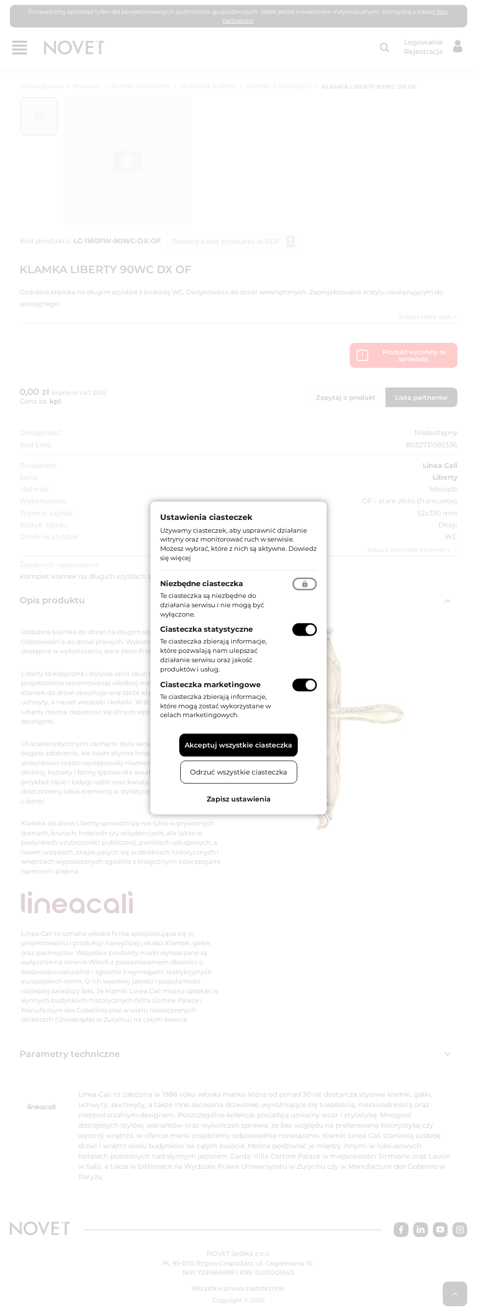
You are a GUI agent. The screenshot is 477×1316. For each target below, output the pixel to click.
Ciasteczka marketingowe (210, 684)
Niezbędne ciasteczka (201, 583)
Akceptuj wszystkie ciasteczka (238, 745)
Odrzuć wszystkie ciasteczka (238, 772)
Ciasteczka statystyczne (206, 629)
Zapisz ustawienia (239, 799)
